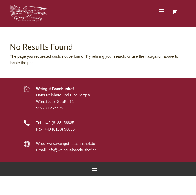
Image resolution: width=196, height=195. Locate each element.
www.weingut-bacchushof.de (71, 143)
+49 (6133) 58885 (59, 123)
